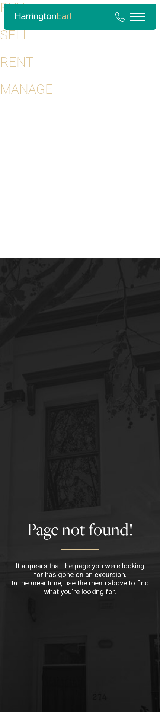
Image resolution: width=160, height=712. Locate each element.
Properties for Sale (26, 120)
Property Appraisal (25, 149)
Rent (16, 62)
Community (16, 239)
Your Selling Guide (25, 194)
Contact (11, 224)
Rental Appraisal (22, 164)
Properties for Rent (27, 134)
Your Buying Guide (25, 179)
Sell (15, 35)
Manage (26, 89)
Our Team (14, 254)
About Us (13, 209)
